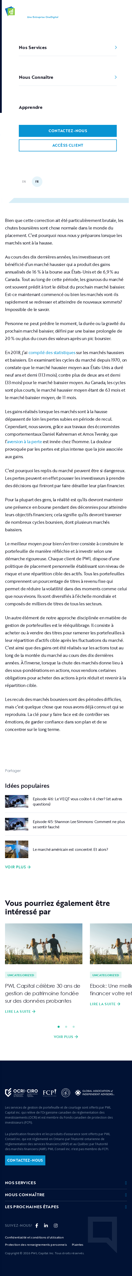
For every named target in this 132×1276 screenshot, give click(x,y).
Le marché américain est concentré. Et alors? (70, 849)
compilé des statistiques (52, 352)
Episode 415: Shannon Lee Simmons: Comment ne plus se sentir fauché (79, 824)
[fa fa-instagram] (56, 1225)
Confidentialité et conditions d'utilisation (34, 1237)
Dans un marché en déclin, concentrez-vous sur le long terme (56, 135)
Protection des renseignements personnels (36, 1244)
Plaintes (77, 1244)
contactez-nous (25, 1160)
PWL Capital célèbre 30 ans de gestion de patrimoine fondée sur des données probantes (42, 993)
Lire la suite (18, 1011)
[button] (124, 12)
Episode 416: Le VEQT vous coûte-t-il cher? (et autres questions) (77, 801)
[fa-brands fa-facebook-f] (36, 1225)
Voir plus (15, 867)
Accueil (11, 125)
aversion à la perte (24, 441)
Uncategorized (42, 125)
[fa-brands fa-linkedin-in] (46, 1225)
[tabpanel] (43, 968)
